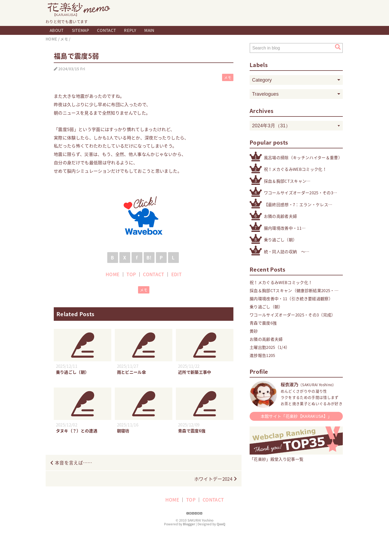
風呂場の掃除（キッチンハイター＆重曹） (303, 158)
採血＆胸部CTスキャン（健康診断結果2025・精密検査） (295, 181)
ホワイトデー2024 (213, 478)
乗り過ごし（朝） (280, 240)
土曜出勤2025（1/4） (270, 347)
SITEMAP (80, 30)
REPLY (130, 30)
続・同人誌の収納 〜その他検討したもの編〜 (287, 252)
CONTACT (106, 30)
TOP (131, 274)
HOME (112, 274)
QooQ (221, 524)
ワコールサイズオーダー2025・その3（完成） (298, 193)
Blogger (189, 524)
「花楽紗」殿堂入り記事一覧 (296, 456)
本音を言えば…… (73, 462)
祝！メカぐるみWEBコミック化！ (295, 169)
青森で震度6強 (263, 323)
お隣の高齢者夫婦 (280, 216)
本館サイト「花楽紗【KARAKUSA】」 (296, 416)
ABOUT (57, 30)
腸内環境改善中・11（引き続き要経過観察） (287, 228)
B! (149, 257)
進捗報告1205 (262, 355)
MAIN (149, 30)
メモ (228, 77)
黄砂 (254, 331)
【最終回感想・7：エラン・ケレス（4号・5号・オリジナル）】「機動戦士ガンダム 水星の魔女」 (297, 205)
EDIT (176, 274)
